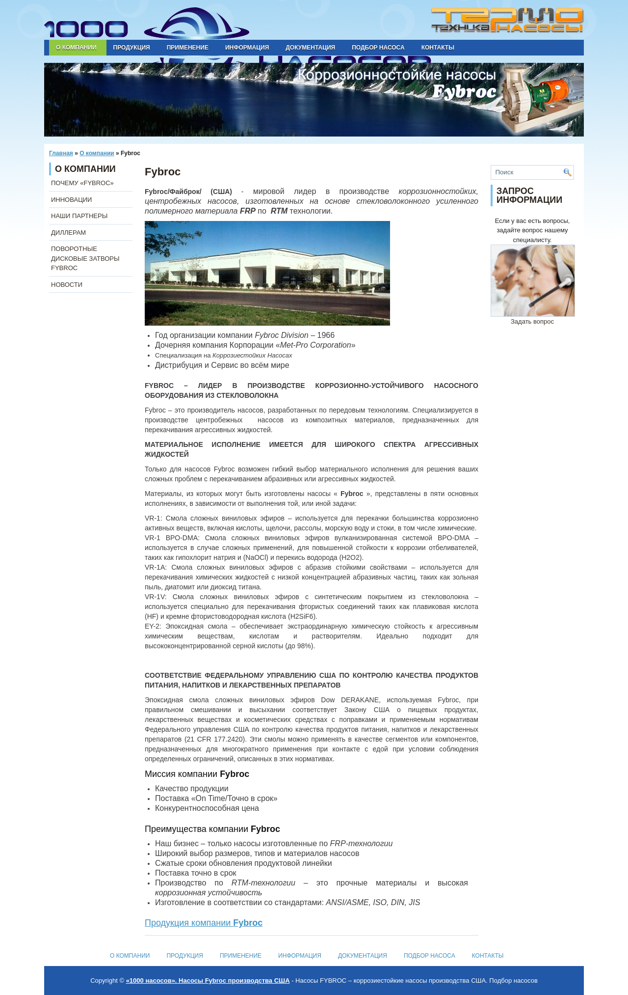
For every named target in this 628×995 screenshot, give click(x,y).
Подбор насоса (378, 47)
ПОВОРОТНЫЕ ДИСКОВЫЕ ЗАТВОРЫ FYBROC (85, 258)
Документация (310, 47)
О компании (76, 47)
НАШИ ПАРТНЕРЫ (79, 216)
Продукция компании (203, 923)
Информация (247, 47)
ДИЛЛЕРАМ (68, 232)
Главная (61, 153)
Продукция (131, 47)
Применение (188, 47)
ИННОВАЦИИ (71, 199)
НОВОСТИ (66, 284)
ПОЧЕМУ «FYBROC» (82, 183)
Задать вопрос (533, 318)
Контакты (437, 47)
